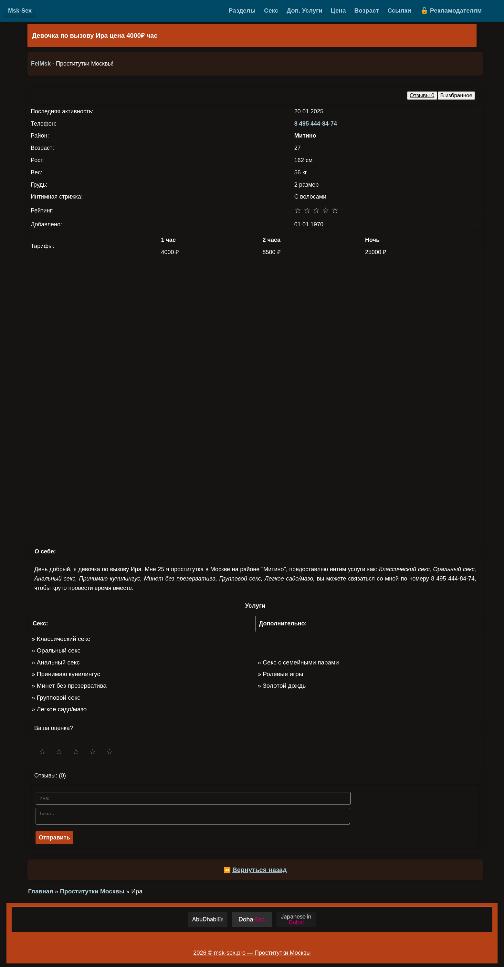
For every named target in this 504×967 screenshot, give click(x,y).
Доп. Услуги (304, 10)
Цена (338, 10)
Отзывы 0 (422, 95)
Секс (271, 10)
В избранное (456, 95)
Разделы (242, 10)
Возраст (366, 10)
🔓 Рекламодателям (451, 10)
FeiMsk (41, 63)
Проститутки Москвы (92, 893)
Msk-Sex (20, 10)
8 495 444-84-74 (315, 123)
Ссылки (399, 10)
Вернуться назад (259, 871)
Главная (40, 893)
